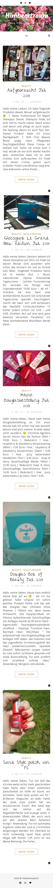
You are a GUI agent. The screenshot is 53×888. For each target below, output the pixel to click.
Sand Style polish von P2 (26, 765)
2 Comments (34, 102)
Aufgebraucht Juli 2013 (26, 93)
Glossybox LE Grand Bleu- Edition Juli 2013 (26, 241)
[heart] (30, 3)
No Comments (34, 250)
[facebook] (21, 3)
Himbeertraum (26, 16)
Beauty (26, 86)
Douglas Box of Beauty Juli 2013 (26, 577)
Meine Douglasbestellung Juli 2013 (26, 401)
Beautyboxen (32, 234)
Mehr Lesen (26, 179)
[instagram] (26, 3)
